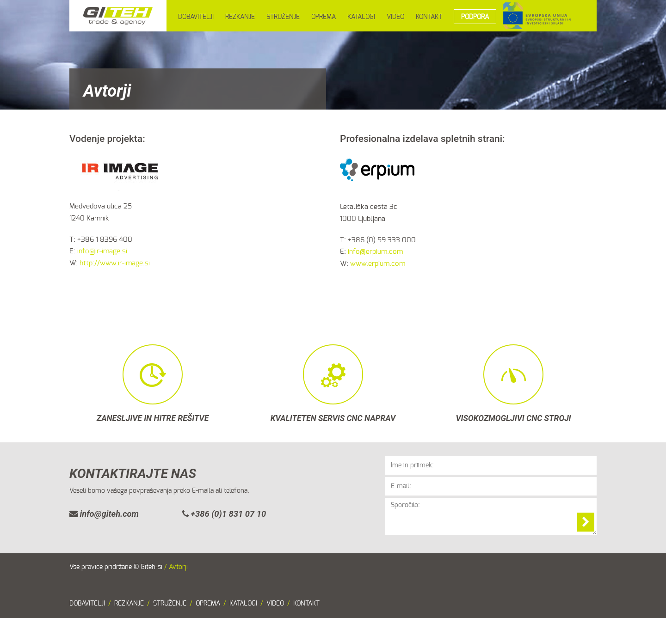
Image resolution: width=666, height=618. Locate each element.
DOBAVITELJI (196, 17)
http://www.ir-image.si (115, 263)
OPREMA (323, 17)
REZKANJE (240, 17)
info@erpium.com (375, 251)
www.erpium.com (377, 263)
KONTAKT (429, 17)
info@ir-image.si (102, 251)
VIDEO (395, 17)
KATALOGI (361, 17)
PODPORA (475, 17)
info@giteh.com (104, 514)
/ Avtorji (176, 567)
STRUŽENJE (283, 17)
